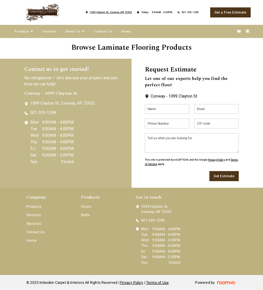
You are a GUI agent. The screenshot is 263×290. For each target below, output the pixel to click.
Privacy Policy (216, 159)
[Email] (216, 109)
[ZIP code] (216, 123)
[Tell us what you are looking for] (192, 143)
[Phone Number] (167, 123)
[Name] (167, 109)
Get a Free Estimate (230, 12)
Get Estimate (224, 176)
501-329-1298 (190, 12)
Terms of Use (157, 282)
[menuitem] (24, 31)
